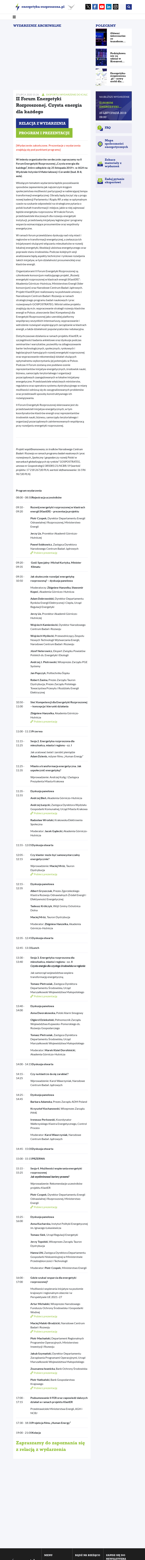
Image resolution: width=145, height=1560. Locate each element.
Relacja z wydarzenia (42, 124)
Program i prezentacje (44, 133)
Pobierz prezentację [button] (43, 552)
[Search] (123, 7)
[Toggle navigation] (14, 16)
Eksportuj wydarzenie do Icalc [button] (65, 94)
